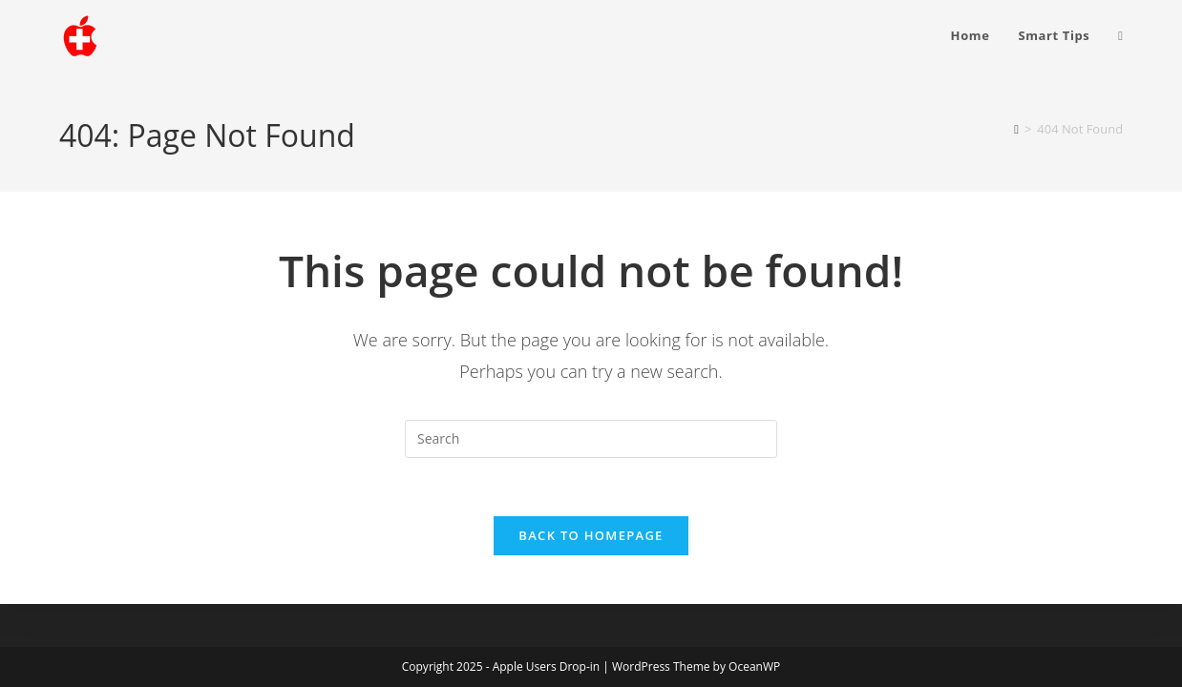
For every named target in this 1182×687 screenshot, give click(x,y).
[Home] (1016, 128)
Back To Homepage (590, 535)
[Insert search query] (591, 439)
